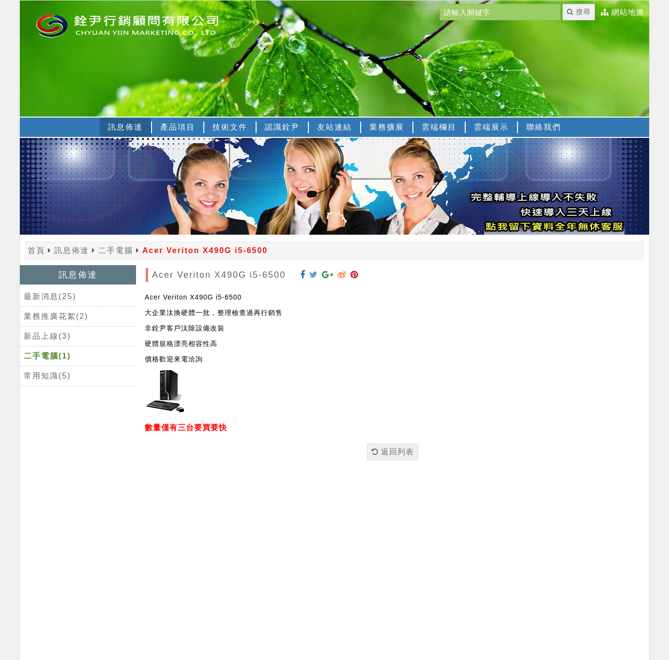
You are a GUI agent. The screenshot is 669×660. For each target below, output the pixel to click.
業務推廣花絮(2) (56, 316)
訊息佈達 (125, 127)
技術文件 (230, 127)
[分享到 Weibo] (342, 275)
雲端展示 (491, 127)
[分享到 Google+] (328, 275)
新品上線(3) (47, 336)
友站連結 (334, 127)
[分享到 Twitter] (313, 275)
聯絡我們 (543, 127)
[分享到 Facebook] (302, 275)
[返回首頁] (141, 24)
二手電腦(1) (47, 356)
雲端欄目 (439, 127)
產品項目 (177, 127)
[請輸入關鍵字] (500, 12)
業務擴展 (386, 127)
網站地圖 (627, 12)
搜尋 (579, 11)
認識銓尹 (282, 127)
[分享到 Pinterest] (354, 275)
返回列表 (392, 452)
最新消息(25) (50, 296)
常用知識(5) (47, 376)
